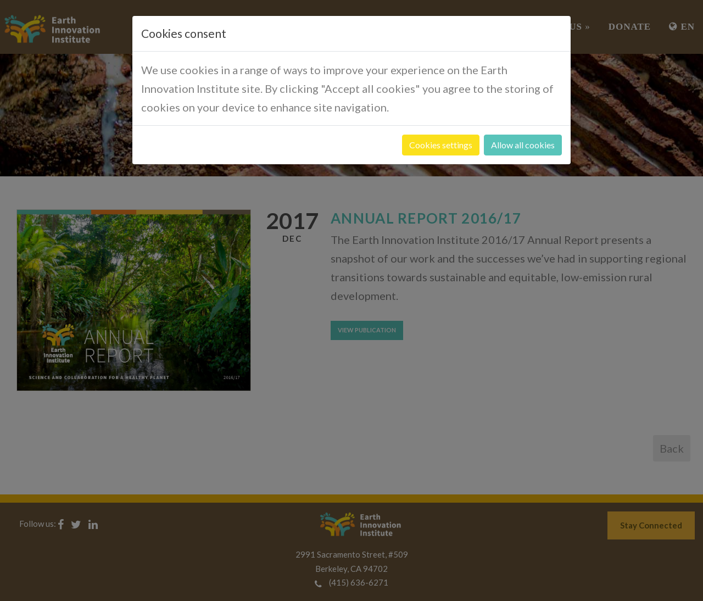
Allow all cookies (523, 145)
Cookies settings (440, 145)
